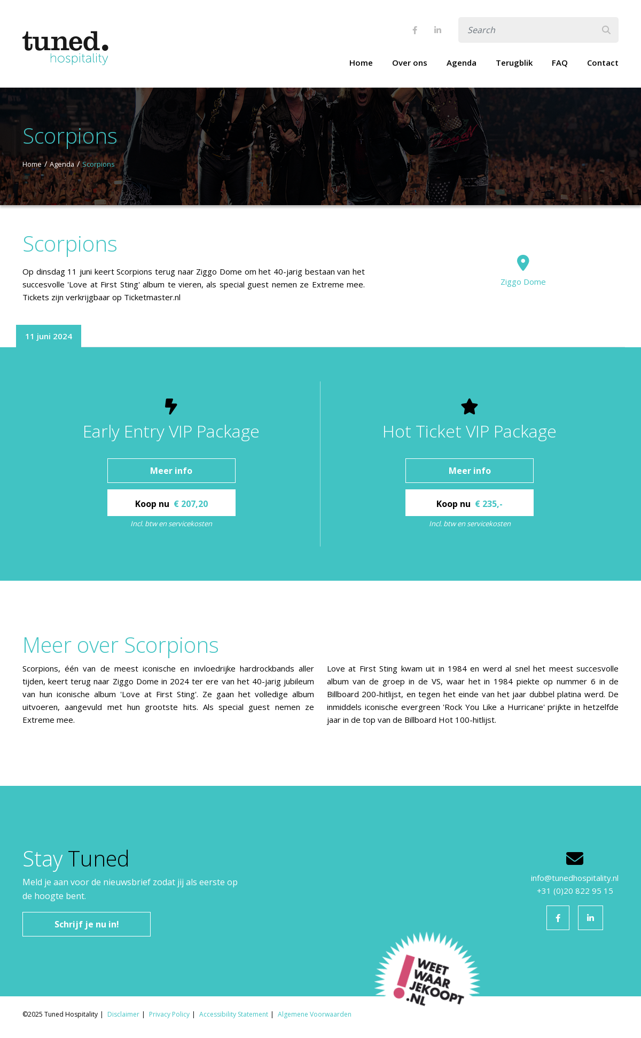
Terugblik (514, 62)
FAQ (560, 62)
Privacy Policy (169, 1014)
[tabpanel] (320, 464)
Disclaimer (123, 1014)
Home (361, 62)
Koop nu (171, 503)
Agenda (461, 62)
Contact (603, 62)
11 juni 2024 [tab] (48, 336)
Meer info (171, 471)
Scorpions (98, 164)
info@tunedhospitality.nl (575, 877)
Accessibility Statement (233, 1014)
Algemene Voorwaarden (314, 1014)
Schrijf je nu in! (86, 924)
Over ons (409, 62)
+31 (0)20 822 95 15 (575, 890)
